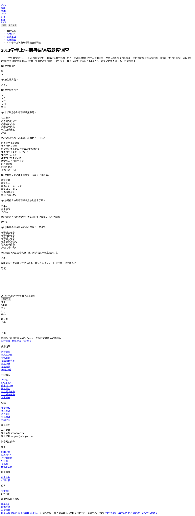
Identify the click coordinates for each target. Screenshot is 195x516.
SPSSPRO (6, 383)
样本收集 (5, 477)
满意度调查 (6, 354)
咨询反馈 (5, 507)
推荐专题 (5, 341)
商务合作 (5, 504)
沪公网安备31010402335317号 (143, 513)
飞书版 (4, 464)
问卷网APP (6, 455)
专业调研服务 (8, 391)
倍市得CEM (7, 385)
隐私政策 (15, 513)
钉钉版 (4, 461)
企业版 (4, 380)
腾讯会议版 (6, 467)
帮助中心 (5, 420)
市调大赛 (5, 480)
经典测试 (5, 411)
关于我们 (5, 491)
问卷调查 (11, 39)
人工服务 (5, 397)
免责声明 (25, 513)
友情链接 (5, 510)
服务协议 (5, 513)
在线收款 (5, 366)
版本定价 (5, 452)
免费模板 (11, 36)
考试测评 (5, 357)
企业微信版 (6, 458)
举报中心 (34, 513)
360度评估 (6, 369)
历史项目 (27, 341)
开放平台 (5, 388)
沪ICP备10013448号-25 (116, 513)
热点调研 (5, 414)
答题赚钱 (5, 417)
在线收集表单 (8, 360)
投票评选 (5, 363)
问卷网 (10, 33)
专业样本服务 (8, 394)
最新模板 (16, 341)
